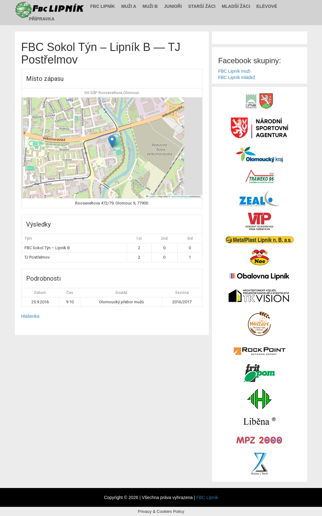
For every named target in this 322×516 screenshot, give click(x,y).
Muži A (128, 6)
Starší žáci (201, 6)
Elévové (266, 6)
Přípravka (41, 18)
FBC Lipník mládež (236, 77)
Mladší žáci (236, 6)
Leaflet (151, 196)
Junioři (173, 6)
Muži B (150, 6)
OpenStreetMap (179, 196)
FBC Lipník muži (234, 71)
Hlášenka (30, 316)
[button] (112, 141)
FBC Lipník (102, 6)
